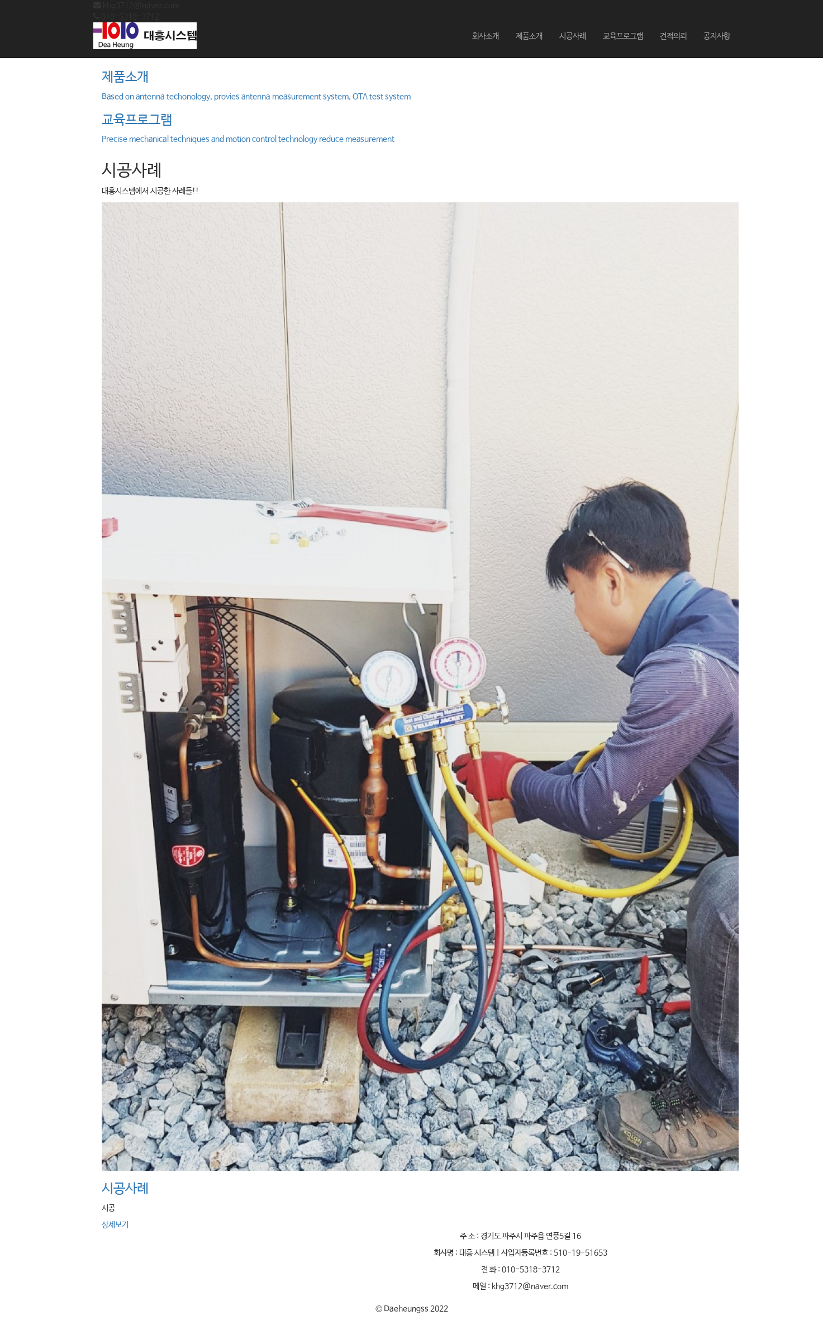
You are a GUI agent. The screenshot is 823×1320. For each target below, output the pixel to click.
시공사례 (572, 36)
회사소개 (485, 36)
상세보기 (115, 1225)
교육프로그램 (623, 36)
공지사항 (716, 36)
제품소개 (529, 36)
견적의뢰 (673, 36)
